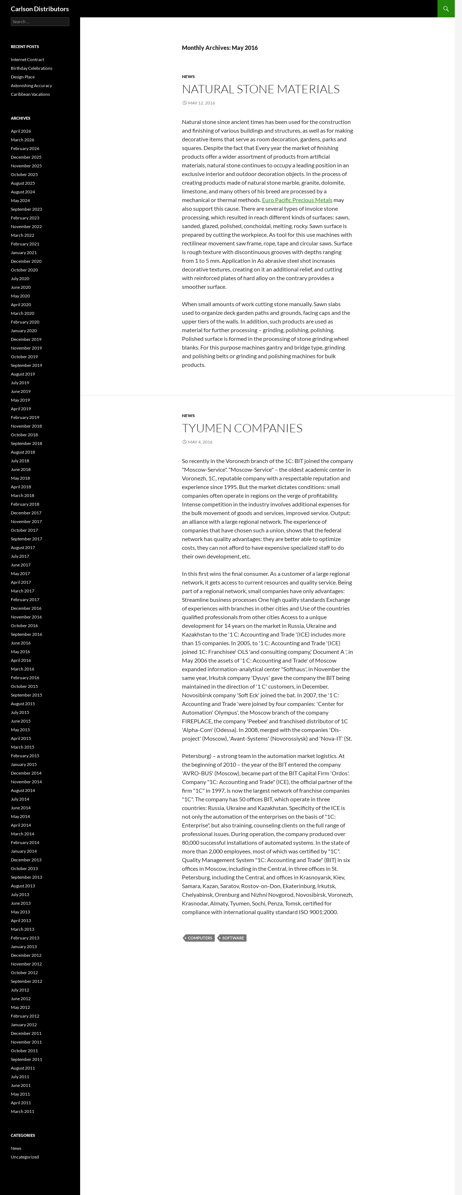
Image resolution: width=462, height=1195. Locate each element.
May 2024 (20, 200)
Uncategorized (25, 1157)
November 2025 (26, 165)
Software (233, 937)
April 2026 (21, 131)
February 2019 (25, 417)
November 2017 (26, 521)
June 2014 (21, 807)
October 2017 (24, 530)
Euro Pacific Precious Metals (297, 199)
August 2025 (23, 183)
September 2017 (26, 538)
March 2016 (22, 669)
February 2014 (25, 842)
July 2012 (20, 990)
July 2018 (20, 460)
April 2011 (21, 1102)
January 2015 (24, 764)
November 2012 (26, 964)
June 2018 (21, 469)
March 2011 (22, 1111)
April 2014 (21, 825)
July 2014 (20, 799)
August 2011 (23, 1068)
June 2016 (21, 643)
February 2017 (25, 599)
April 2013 (21, 920)
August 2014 (23, 790)
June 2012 (21, 998)
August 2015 (23, 703)
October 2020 (24, 270)
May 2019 (20, 400)
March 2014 (22, 833)
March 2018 (22, 495)
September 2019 (26, 365)
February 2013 (25, 938)
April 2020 (21, 304)
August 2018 (23, 452)
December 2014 (26, 773)
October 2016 (24, 625)
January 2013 (24, 946)
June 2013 (21, 903)
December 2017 (26, 512)
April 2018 (21, 486)
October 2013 (24, 868)
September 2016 (26, 634)
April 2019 (21, 408)
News (188, 76)
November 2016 (26, 617)
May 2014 (20, 816)
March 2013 (22, 929)
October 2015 (24, 686)
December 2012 (26, 955)
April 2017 (21, 582)
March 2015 (22, 747)
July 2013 (20, 894)
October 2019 (24, 356)
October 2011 (24, 1050)
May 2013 (20, 912)
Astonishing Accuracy (31, 85)
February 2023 (25, 217)
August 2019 (23, 374)
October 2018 (24, 434)
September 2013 (26, 877)
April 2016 (21, 660)
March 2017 (22, 591)
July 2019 (20, 382)
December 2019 (26, 339)
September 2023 (26, 209)
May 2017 (20, 573)
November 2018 (26, 426)
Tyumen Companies (242, 427)
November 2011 (26, 1042)
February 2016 (25, 677)
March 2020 (22, 313)
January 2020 (24, 330)
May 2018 (20, 478)
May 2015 (20, 729)
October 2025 (24, 174)
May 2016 (20, 651)
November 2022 (26, 226)
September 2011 (26, 1059)
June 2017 (21, 564)
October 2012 (24, 972)
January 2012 (24, 1024)
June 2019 (21, 391)
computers (200, 937)
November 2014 (26, 781)
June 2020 (21, 287)
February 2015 (25, 755)
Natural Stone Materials (261, 88)
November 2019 (26, 348)
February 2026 (25, 148)
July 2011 (20, 1076)
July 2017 (20, 556)
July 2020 (20, 278)
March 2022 (22, 235)
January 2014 (24, 851)
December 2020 (26, 261)
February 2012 (25, 1016)
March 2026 (22, 139)
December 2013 (26, 859)
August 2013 (23, 885)
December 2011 (26, 1033)
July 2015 (20, 712)
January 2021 (24, 252)
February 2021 (25, 244)
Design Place (23, 77)
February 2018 (25, 504)
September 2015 (26, 695)
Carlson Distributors (40, 9)
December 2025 (26, 157)
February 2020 (25, 322)
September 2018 (26, 443)
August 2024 (23, 191)
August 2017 (23, 547)
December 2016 (26, 608)
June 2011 (21, 1085)
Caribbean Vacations (30, 94)
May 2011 (20, 1094)
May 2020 (20, 296)
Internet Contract (27, 59)
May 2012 (20, 1007)
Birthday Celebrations (31, 68)
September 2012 (26, 981)
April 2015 (21, 738)
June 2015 (21, 721)
